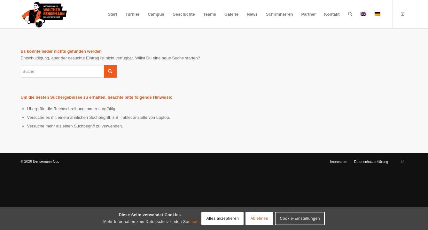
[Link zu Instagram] (403, 14)
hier (194, 221)
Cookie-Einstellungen (300, 218)
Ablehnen (259, 218)
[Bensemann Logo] (44, 14)
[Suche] (350, 14)
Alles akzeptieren (222, 218)
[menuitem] (112, 14)
